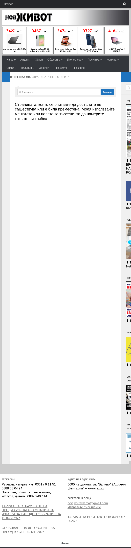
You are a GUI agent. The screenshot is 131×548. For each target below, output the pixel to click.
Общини (44, 67)
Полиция (26, 67)
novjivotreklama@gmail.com (87, 503)
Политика (93, 59)
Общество (53, 59)
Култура (111, 59)
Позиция (79, 67)
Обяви (39, 59)
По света (61, 67)
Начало (8, 4)
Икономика (74, 59)
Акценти (25, 59)
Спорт (10, 67)
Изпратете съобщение (84, 507)
